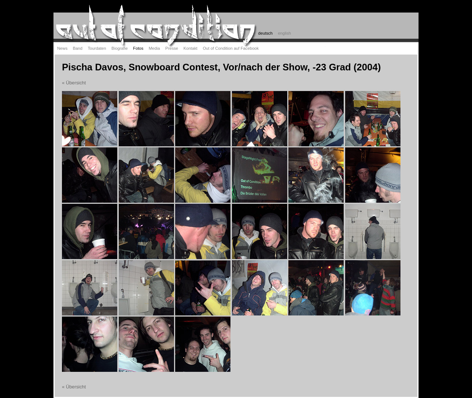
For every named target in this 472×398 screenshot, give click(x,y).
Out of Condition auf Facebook (231, 48)
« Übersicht (74, 82)
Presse (171, 48)
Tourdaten (97, 48)
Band (77, 48)
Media (154, 48)
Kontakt (191, 48)
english (284, 33)
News (62, 48)
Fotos (138, 48)
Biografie (119, 48)
